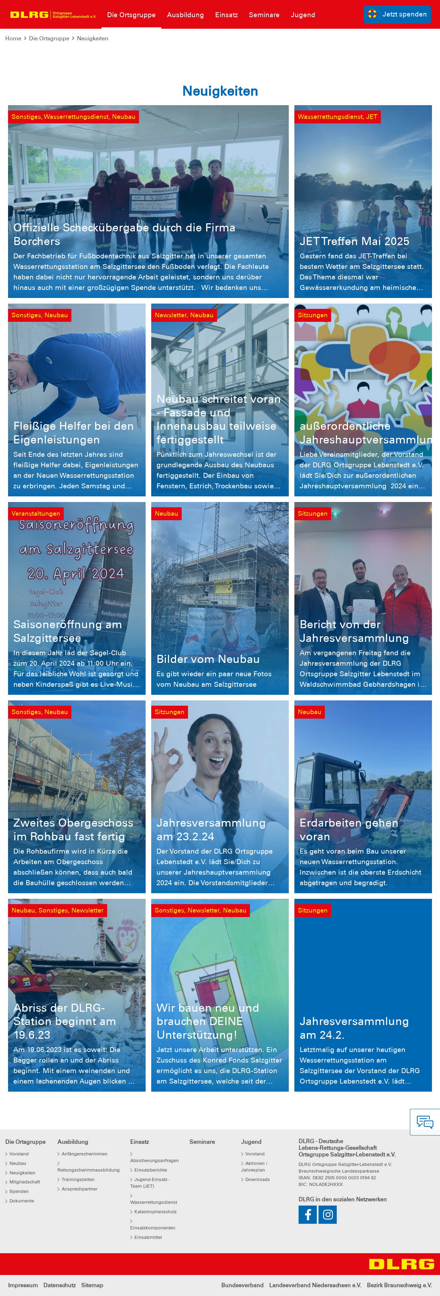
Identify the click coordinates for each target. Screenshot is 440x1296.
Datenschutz (59, 1285)
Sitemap (92, 1285)
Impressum (23, 1285)
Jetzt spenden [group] (397, 13)
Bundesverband (242, 1285)
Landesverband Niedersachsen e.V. (315, 1285)
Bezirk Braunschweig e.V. (399, 1285)
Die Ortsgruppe (49, 38)
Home (13, 38)
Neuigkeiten (93, 38)
